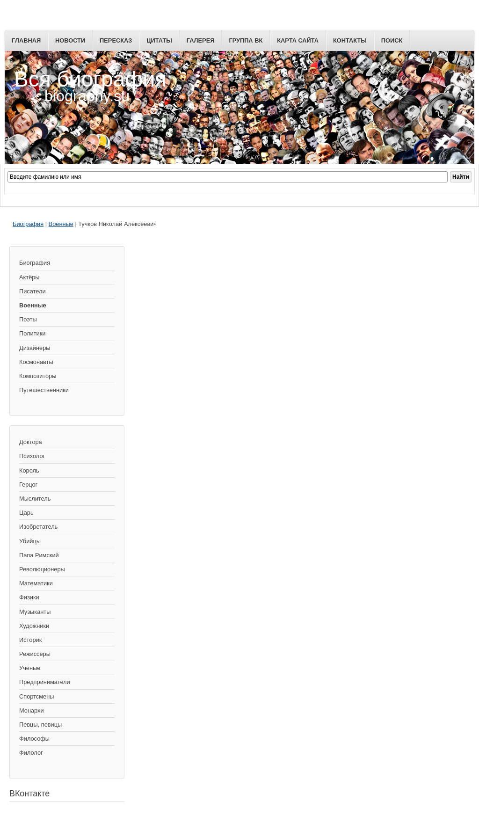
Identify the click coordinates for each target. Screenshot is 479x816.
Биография (28, 223)
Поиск (391, 40)
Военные (61, 223)
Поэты (28, 319)
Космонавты (36, 361)
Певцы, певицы (40, 724)
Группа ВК (245, 40)
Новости (70, 40)
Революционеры (42, 569)
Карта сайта (298, 40)
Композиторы (37, 375)
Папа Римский (39, 555)
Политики (32, 333)
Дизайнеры (34, 347)
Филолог (31, 752)
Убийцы (30, 541)
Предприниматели (44, 681)
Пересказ (116, 40)
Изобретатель (38, 526)
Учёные (29, 667)
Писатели (32, 291)
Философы (34, 738)
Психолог (32, 455)
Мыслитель (35, 498)
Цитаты (159, 40)
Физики (29, 597)
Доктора (30, 441)
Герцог (28, 484)
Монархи (31, 710)
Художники (34, 625)
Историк (30, 639)
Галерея (201, 40)
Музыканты (35, 611)
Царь (26, 512)
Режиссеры (35, 653)
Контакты (350, 40)
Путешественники (44, 389)
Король (29, 470)
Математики (36, 583)
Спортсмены (36, 696)
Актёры (29, 277)
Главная (26, 40)
